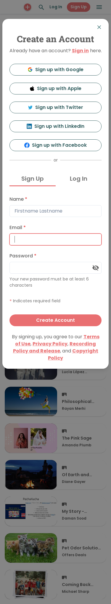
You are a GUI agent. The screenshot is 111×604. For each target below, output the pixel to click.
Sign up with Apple (56, 88)
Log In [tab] (78, 178)
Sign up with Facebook (55, 145)
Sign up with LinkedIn (55, 126)
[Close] (99, 27)
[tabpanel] (55, 259)
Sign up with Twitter (55, 107)
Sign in (80, 50)
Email (17, 227)
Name (18, 199)
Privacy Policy (50, 343)
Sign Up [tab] (32, 178)
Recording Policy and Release (54, 347)
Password (22, 255)
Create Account (55, 320)
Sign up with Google (55, 69)
